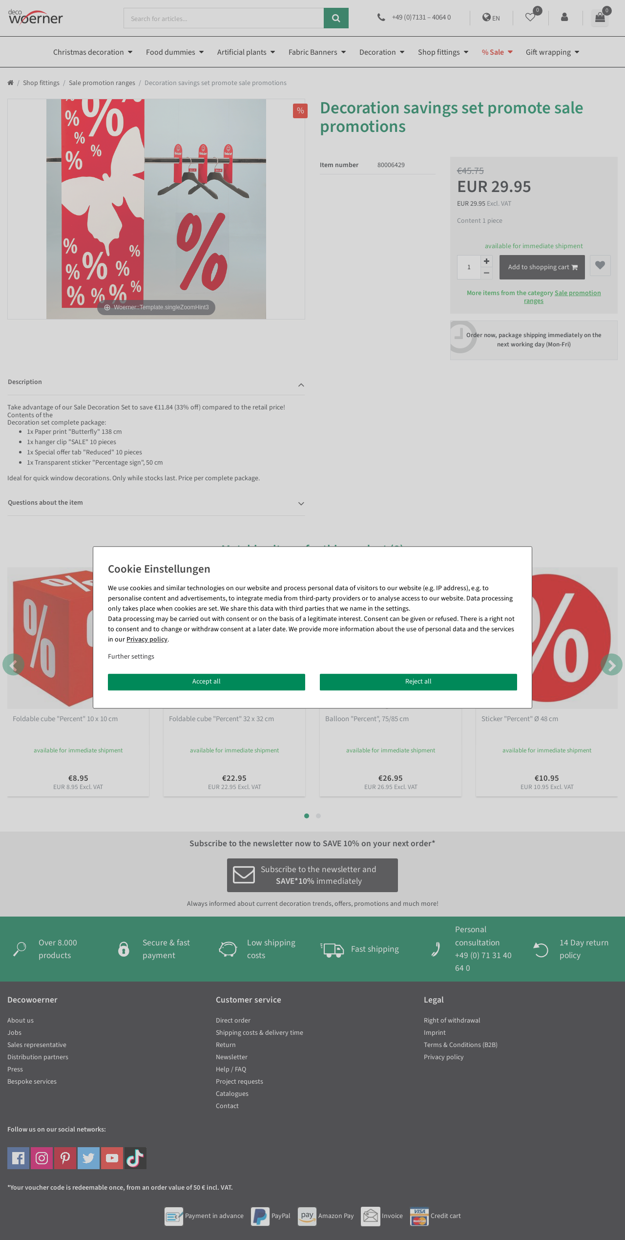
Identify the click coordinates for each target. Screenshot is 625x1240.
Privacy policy (146, 639)
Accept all (206, 681)
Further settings (131, 657)
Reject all (418, 681)
